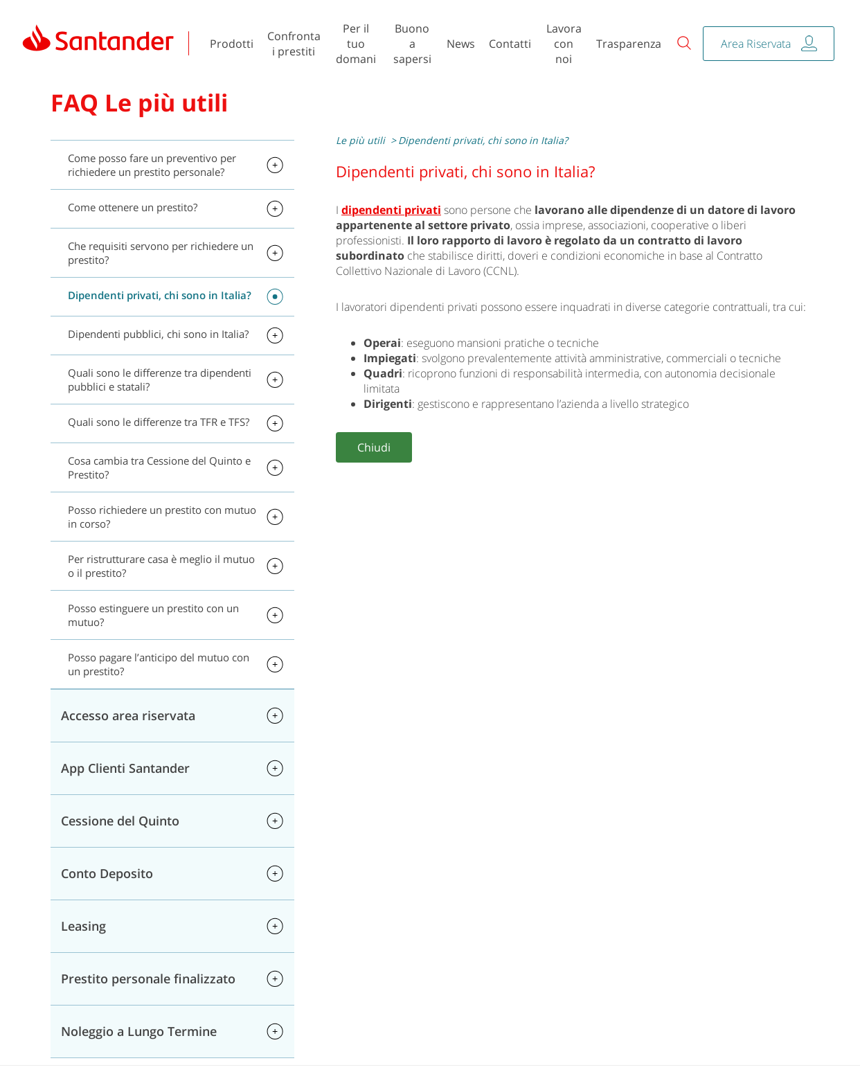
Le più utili (360, 140)
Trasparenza (628, 43)
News (461, 43)
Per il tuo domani (356, 43)
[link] (98, 43)
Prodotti (231, 43)
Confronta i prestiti (294, 43)
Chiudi (374, 447)
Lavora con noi (564, 43)
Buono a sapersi (412, 43)
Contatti (510, 43)
